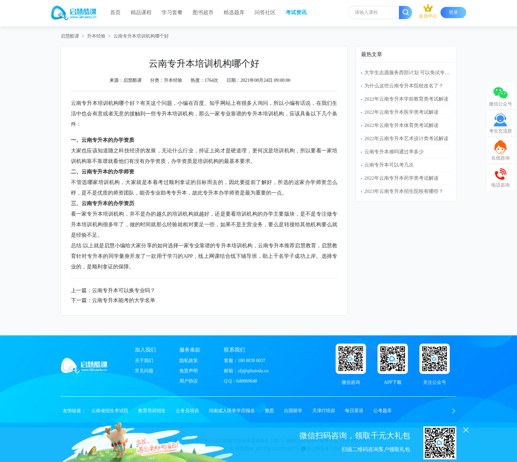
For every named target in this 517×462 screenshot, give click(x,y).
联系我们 (234, 350)
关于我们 (144, 360)
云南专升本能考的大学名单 (123, 300)
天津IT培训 (323, 410)
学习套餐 (172, 12)
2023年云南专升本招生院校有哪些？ (403, 191)
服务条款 (189, 350)
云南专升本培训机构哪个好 (141, 36)
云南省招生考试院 (109, 410)
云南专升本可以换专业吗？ (123, 290)
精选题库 (234, 12)
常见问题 (144, 370)
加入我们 (145, 350)
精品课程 (141, 12)
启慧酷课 (70, 36)
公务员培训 (187, 410)
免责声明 (188, 370)
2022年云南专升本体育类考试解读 (401, 125)
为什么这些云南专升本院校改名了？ (403, 85)
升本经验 (96, 36)
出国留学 (293, 410)
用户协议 (188, 381)
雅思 (269, 410)
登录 (453, 12)
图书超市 (203, 12)
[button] (453, 411)
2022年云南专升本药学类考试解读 (401, 178)
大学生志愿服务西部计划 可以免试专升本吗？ (414, 72)
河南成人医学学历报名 (232, 410)
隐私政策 (188, 360)
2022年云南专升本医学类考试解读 (401, 112)
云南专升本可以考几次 (389, 165)
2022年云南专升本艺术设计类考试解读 (406, 138)
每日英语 (354, 410)
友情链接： (74, 410)
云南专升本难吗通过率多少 (394, 151)
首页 (115, 12)
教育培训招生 (152, 410)
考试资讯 (296, 12)
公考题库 (382, 410)
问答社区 (265, 12)
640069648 (246, 381)
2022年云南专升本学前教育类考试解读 (406, 99)
